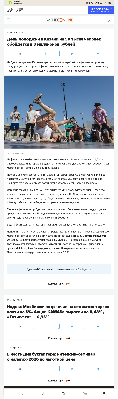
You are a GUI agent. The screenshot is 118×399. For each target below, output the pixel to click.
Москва (19, 9)
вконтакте (14, 375)
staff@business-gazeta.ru (87, 362)
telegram (13, 379)
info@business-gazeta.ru (18, 365)
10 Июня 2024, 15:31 (16, 32)
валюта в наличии (18, 3)
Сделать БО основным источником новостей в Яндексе (59, 269)
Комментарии (59, 283)
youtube (13, 384)
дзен (63, 379)
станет (27, 235)
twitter (64, 375)
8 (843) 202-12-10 (15, 362)
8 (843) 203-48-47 (50, 362)
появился (59, 70)
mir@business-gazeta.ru (52, 365)
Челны (10, 9)
